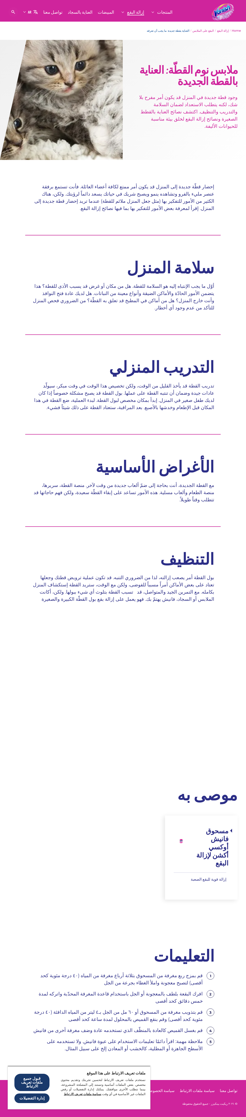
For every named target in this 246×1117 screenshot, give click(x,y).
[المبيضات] (106, 12)
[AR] (30, 12)
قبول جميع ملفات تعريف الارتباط (32, 1082)
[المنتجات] (164, 12)
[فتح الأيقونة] (13, 12)
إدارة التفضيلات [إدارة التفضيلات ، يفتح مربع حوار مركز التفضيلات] (31, 1098)
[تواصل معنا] (53, 12)
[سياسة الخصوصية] (160, 1091)
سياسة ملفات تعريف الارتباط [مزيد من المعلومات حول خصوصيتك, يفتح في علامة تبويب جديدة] (82, 1094)
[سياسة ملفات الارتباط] (197, 1091)
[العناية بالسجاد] (80, 12)
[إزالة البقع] (135, 12)
